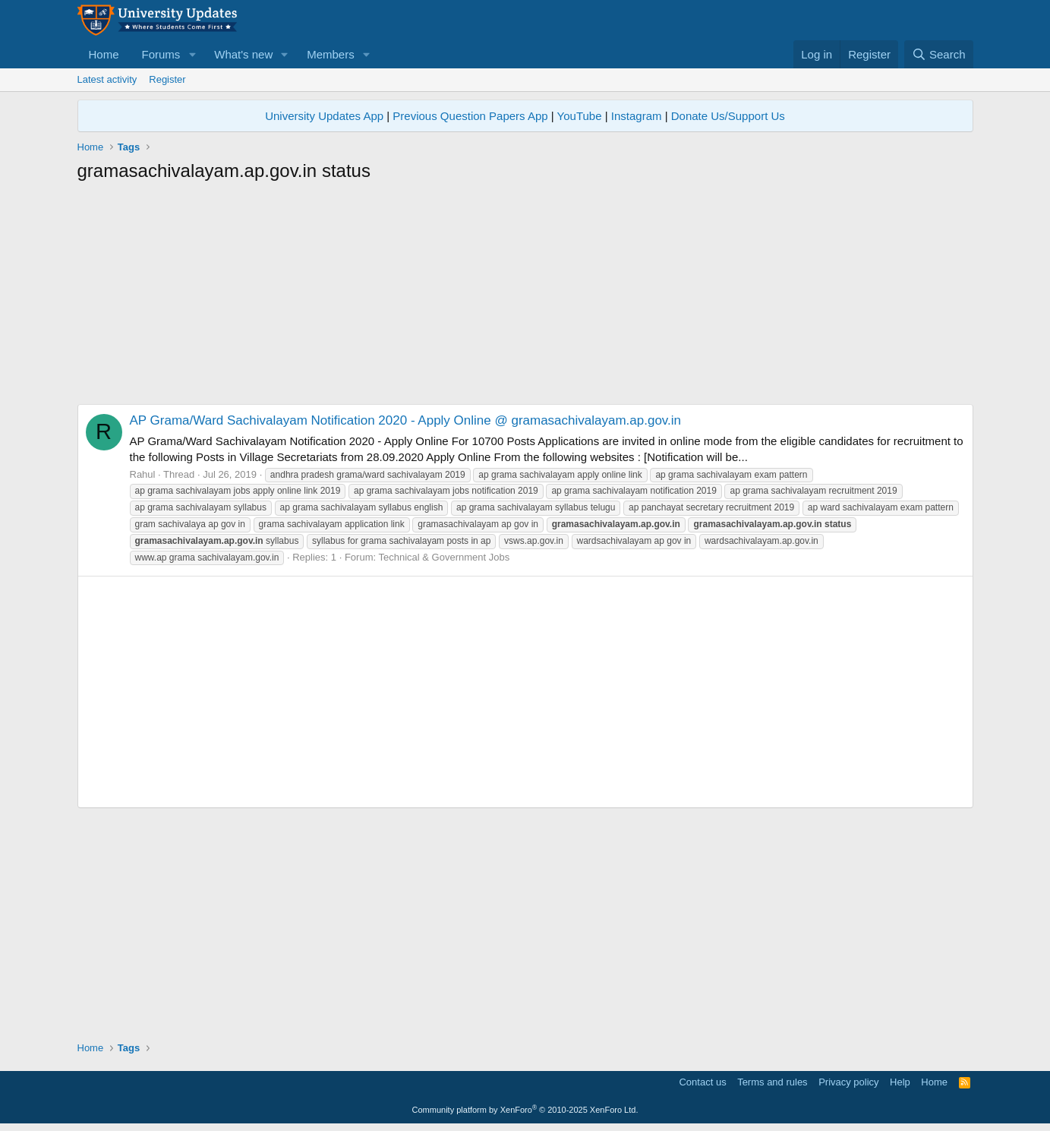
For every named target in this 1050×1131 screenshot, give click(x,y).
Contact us (702, 1082)
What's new (243, 54)
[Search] (938, 54)
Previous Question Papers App (470, 115)
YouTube (579, 115)
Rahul (143, 474)
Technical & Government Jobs (443, 557)
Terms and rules (772, 1082)
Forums (161, 54)
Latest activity (107, 79)
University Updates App (324, 115)
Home (104, 54)
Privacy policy (848, 1082)
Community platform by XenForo (525, 1109)
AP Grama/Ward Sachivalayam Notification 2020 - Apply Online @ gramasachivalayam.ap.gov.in (406, 420)
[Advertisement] (525, 297)
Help (900, 1082)
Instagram (636, 115)
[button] (192, 54)
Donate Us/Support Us (728, 115)
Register (167, 79)
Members (331, 54)
